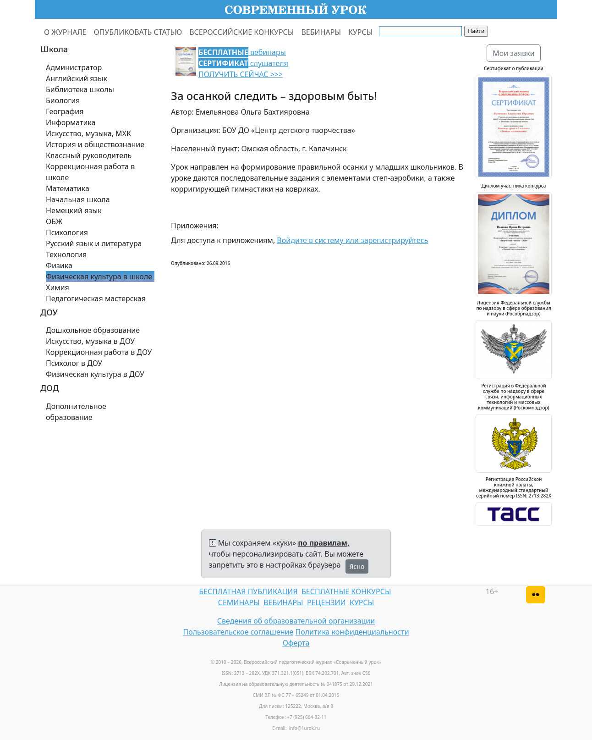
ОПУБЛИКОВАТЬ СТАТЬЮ (138, 32)
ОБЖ (54, 221)
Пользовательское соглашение (238, 632)
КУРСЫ (360, 32)
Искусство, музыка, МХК (88, 133)
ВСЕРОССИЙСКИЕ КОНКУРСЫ (241, 32)
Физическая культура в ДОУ (95, 374)
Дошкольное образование (93, 330)
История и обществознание (95, 144)
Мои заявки (514, 53)
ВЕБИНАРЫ (321, 32)
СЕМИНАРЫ (239, 602)
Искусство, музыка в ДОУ (90, 341)
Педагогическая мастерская (96, 298)
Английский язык (76, 78)
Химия (57, 287)
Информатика (70, 122)
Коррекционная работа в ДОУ (99, 352)
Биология (63, 100)
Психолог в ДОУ (74, 363)
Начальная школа (78, 199)
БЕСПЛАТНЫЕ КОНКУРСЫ (346, 591)
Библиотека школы (80, 89)
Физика (59, 265)
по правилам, (323, 543)
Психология (67, 232)
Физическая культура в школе (99, 276)
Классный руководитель (89, 155)
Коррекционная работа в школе (90, 171)
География (64, 111)
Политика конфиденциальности (352, 632)
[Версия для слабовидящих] (535, 594)
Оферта (296, 643)
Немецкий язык (74, 210)
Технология (66, 254)
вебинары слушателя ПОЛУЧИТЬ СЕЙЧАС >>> (243, 63)
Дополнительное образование (76, 411)
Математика (67, 188)
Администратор (74, 67)
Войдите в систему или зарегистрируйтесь (352, 240)
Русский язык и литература (94, 243)
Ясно (357, 566)
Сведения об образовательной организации (296, 621)
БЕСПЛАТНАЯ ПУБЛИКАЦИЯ (248, 591)
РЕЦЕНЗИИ (326, 602)
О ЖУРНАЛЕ (65, 32)
